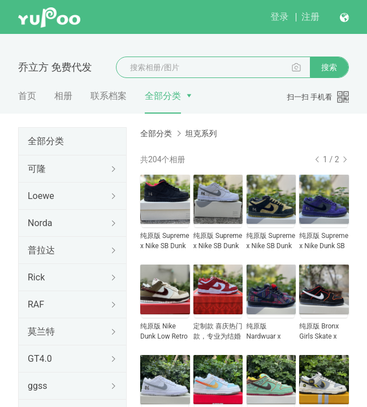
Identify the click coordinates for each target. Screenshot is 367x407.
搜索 (329, 67)
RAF (36, 304)
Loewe (41, 195)
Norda (40, 223)
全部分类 (163, 95)
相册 (63, 95)
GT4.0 (40, 358)
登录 (279, 16)
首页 (27, 95)
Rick (36, 277)
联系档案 (108, 95)
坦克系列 (201, 133)
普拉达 (41, 250)
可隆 (37, 168)
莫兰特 (41, 331)
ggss (37, 385)
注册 (310, 16)
